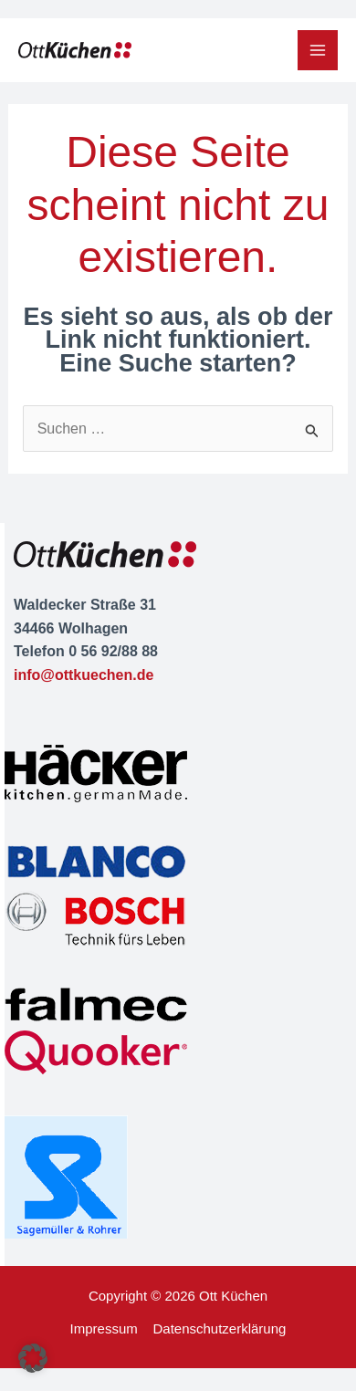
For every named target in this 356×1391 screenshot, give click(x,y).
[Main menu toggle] (318, 50)
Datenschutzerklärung (219, 1328)
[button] (33, 1358)
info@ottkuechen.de (83, 675)
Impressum (104, 1328)
